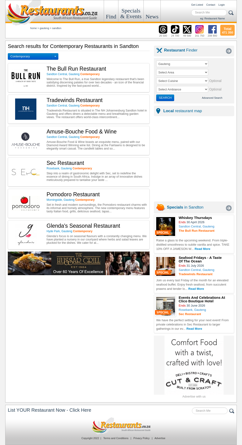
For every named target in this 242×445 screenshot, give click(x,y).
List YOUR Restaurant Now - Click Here (49, 410)
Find (111, 16)
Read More (202, 249)
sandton (56, 28)
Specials (131, 13)
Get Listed (197, 4)
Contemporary (20, 56)
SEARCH (165, 97)
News (152, 16)
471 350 (227, 30)
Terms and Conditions (115, 438)
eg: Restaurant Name (212, 18)
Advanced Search (212, 97)
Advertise (160, 438)
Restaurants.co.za (121, 425)
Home (33, 28)
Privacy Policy (142, 438)
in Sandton (185, 207)
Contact (210, 4)
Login (221, 4)
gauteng (44, 28)
